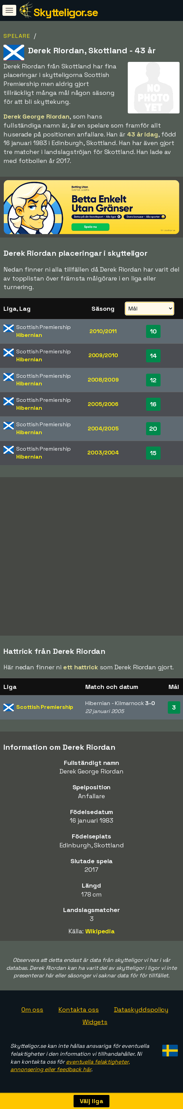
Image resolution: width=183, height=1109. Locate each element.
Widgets (95, 1022)
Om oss (32, 1009)
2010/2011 (103, 331)
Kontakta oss (78, 1009)
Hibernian (29, 335)
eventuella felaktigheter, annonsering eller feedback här (69, 1065)
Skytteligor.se (65, 12)
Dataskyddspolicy (141, 1009)
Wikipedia (100, 931)
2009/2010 (103, 355)
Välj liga (91, 1101)
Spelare (16, 36)
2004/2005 (103, 428)
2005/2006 (103, 404)
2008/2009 (103, 379)
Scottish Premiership (44, 707)
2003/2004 (103, 452)
